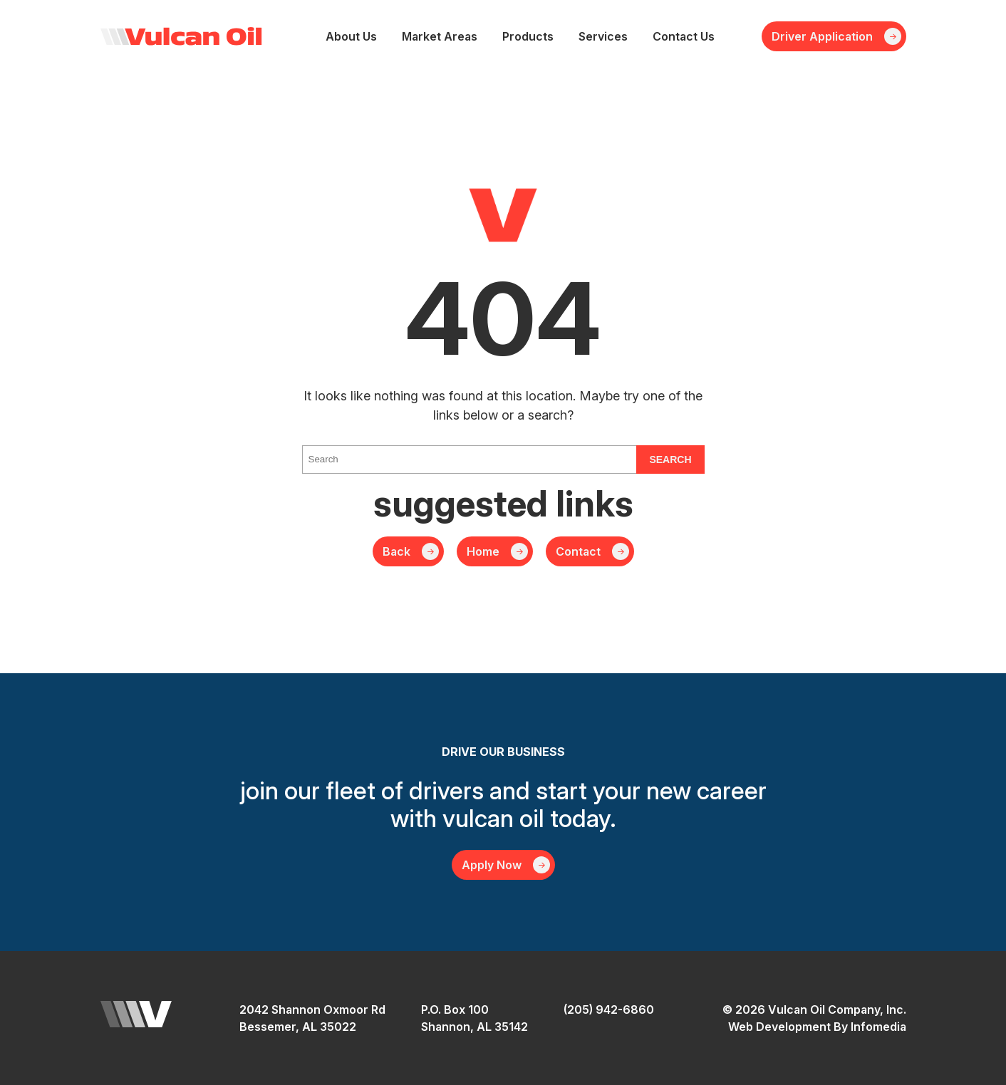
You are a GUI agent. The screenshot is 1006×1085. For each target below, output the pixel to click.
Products (528, 36)
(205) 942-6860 (609, 1009)
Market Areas (439, 36)
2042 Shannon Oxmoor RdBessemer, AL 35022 (312, 1018)
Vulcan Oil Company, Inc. (181, 36)
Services (603, 36)
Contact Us (684, 36)
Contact (578, 551)
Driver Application (822, 36)
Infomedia (878, 1026)
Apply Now (492, 865)
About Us (351, 36)
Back (396, 551)
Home (483, 551)
